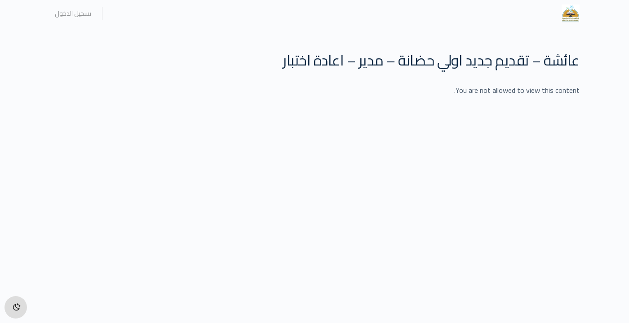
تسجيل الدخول (73, 13)
